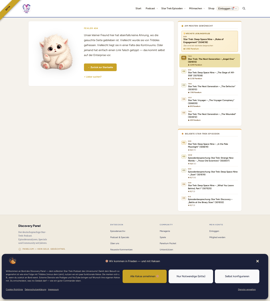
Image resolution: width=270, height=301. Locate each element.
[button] (257, 261)
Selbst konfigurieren (237, 276)
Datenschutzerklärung (35, 289)
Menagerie (165, 231)
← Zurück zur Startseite (100, 67)
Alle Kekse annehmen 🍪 (144, 276)
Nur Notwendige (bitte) (191, 276)
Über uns (114, 243)
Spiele (163, 237)
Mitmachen (197, 8)
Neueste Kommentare (121, 249)
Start (138, 8)
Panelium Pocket (168, 243)
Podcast (152, 8)
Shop (211, 8)
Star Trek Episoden (174, 8)
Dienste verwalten (247, 289)
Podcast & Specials (119, 237)
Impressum (53, 289)
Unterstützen (166, 249)
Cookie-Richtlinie (14, 289)
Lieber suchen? (94, 76)
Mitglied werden (217, 237)
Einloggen (214, 231)
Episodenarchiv (117, 231)
